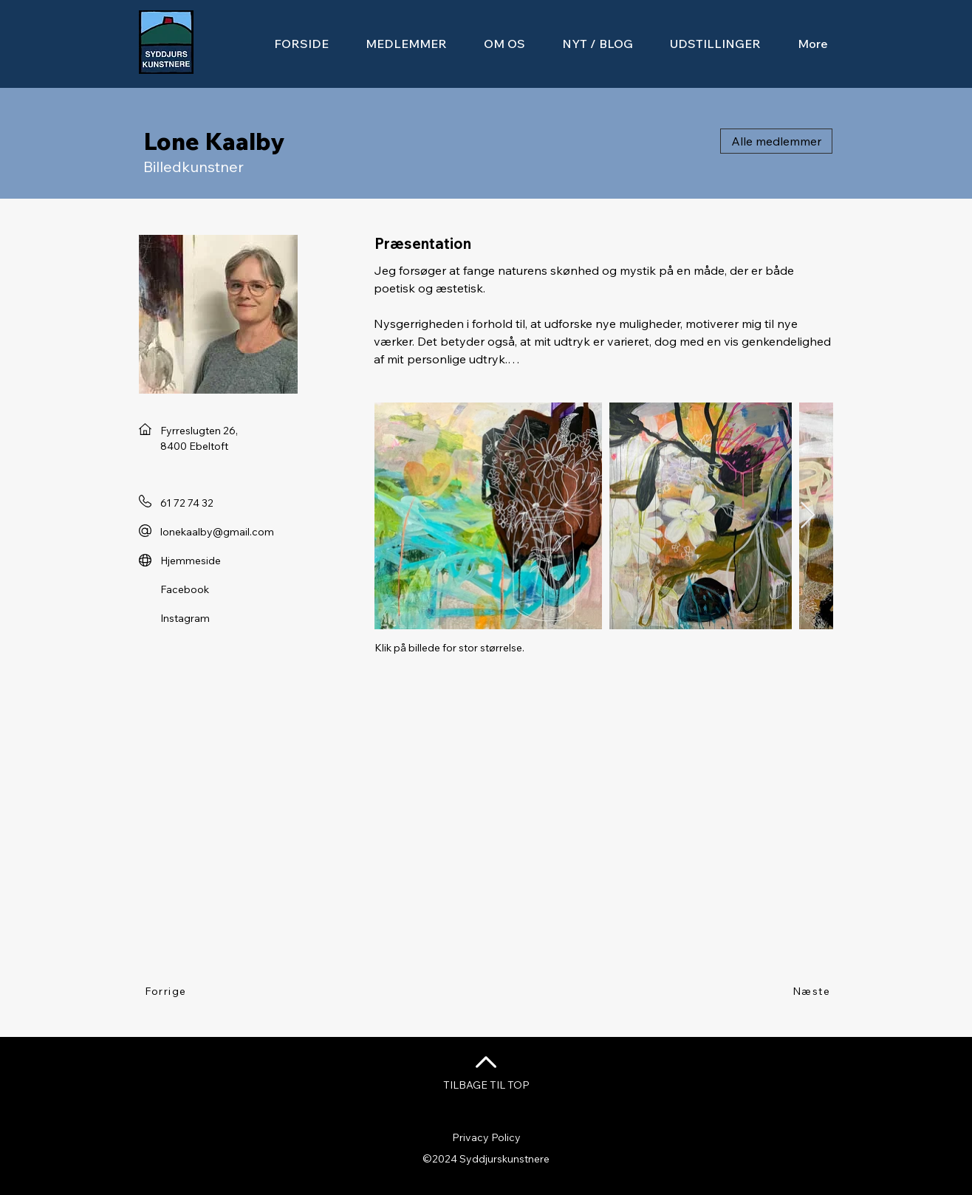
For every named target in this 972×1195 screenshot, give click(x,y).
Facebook (184, 589)
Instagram (185, 618)
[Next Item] (807, 515)
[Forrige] (167, 991)
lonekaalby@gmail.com (217, 531)
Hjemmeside (190, 560)
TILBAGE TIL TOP (486, 1085)
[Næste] (811, 991)
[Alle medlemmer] (776, 141)
